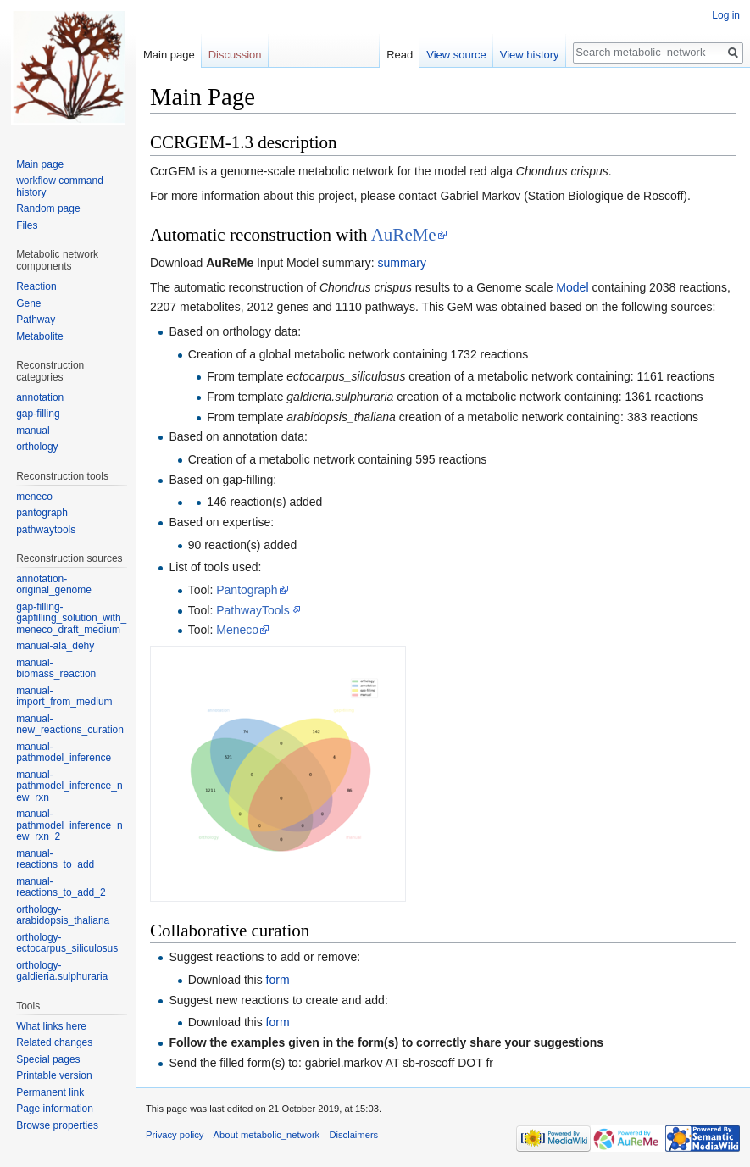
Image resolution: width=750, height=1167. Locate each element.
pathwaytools (45, 530)
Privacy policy (174, 1135)
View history (529, 54)
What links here (51, 1026)
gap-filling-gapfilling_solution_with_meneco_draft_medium (71, 618)
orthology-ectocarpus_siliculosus (67, 943)
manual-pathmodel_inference (63, 752)
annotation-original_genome (54, 585)
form (278, 979)
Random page (48, 208)
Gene (28, 303)
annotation (40, 397)
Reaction (36, 286)
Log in (726, 15)
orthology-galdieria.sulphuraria (62, 971)
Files (26, 225)
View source (456, 54)
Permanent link (50, 1092)
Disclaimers (353, 1135)
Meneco (237, 629)
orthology (37, 447)
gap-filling (37, 414)
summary (401, 263)
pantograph (42, 513)
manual (32, 430)
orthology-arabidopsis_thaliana (62, 915)
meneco (34, 497)
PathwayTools (252, 610)
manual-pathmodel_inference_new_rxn (69, 786)
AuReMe (403, 235)
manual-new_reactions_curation (70, 724)
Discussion (235, 54)
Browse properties (57, 1125)
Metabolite (39, 336)
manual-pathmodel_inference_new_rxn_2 (69, 825)
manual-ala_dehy (55, 646)
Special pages (48, 1059)
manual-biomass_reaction (56, 669)
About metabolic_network (267, 1135)
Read (399, 54)
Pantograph (246, 590)
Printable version (54, 1075)
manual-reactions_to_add (55, 859)
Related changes (54, 1042)
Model (572, 287)
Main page (169, 54)
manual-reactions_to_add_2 (60, 887)
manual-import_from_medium (64, 697)
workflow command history (59, 186)
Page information (54, 1108)
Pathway (35, 319)
